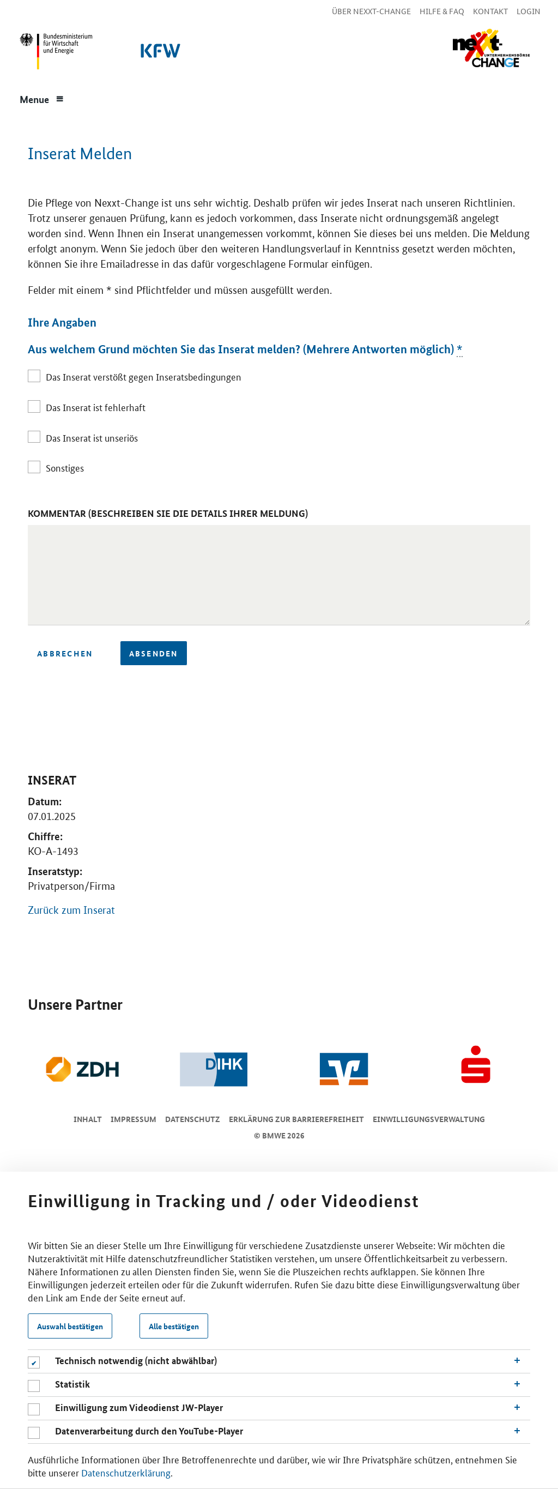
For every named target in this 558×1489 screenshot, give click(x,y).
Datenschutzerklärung (126, 1472)
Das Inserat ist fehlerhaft (95, 406)
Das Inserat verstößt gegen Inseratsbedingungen (143, 376)
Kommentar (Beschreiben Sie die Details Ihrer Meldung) (168, 513)
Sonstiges (65, 467)
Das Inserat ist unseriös (92, 437)
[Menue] (41, 98)
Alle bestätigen (174, 1326)
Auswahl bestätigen (70, 1326)
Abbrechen (65, 653)
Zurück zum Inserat (71, 910)
